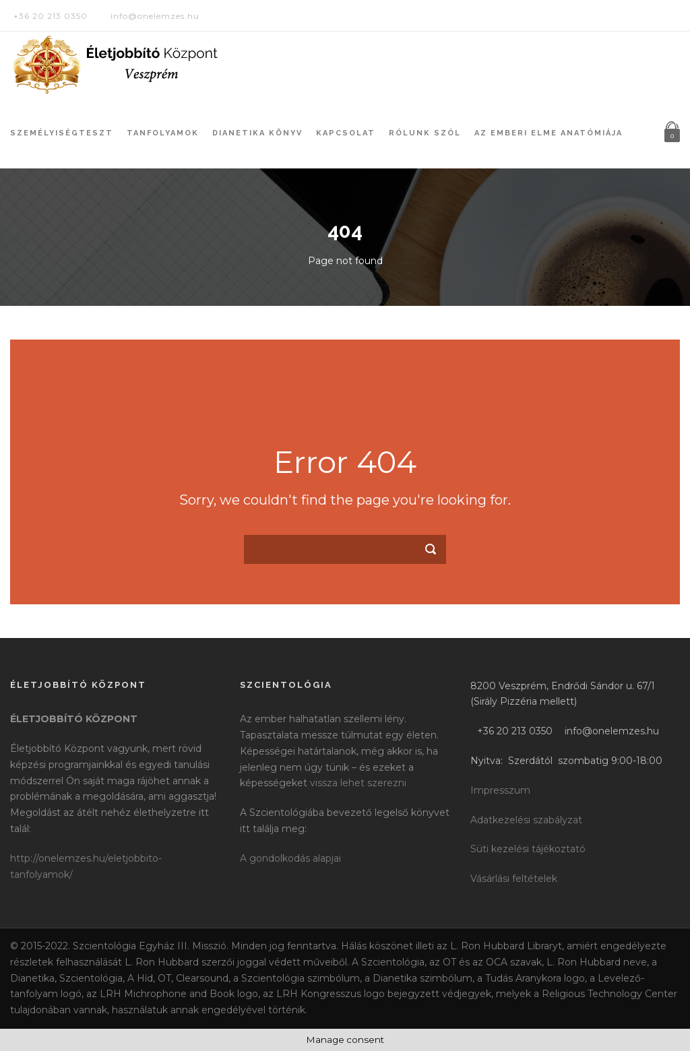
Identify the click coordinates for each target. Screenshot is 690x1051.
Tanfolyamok (163, 133)
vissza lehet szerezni (358, 783)
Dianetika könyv (257, 133)
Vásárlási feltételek (513, 878)
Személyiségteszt (61, 133)
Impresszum (500, 790)
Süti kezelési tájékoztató (528, 849)
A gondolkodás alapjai (290, 858)
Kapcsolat (345, 133)
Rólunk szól (425, 133)
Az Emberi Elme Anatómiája (548, 133)
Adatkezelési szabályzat (526, 820)
